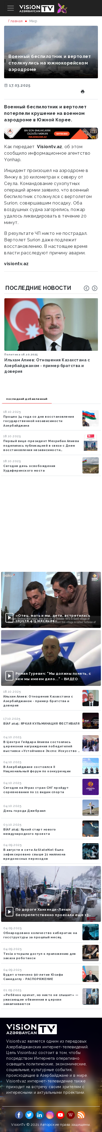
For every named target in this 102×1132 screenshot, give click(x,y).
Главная (15, 21)
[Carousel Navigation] (90, 288)
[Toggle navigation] (10, 8)
